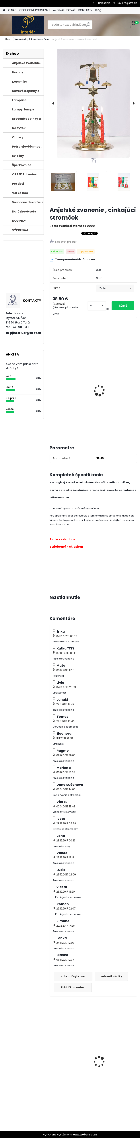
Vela (8, 376)
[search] (88, 25)
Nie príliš (11, 398)
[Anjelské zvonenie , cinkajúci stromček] (93, 103)
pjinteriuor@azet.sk (25, 333)
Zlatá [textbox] (102, 288)
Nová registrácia (127, 3)
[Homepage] (4, 10)
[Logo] (28, 25)
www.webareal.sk (85, 1134)
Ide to (9, 387)
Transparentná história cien (72, 260)
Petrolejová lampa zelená (115, 1058)
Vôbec (10, 409)
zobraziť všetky (111, 976)
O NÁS (12, 10)
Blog (98, 10)
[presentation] (53, 103)
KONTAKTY (85, 10)
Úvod (8, 39)
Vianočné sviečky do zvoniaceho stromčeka (113, 377)
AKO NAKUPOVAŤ (64, 10)
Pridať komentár (72, 987)
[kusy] (96, 306)
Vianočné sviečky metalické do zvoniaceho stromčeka (70, 400)
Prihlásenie (103, 3)
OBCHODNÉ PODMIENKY (34, 10)
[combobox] (115, 288)
